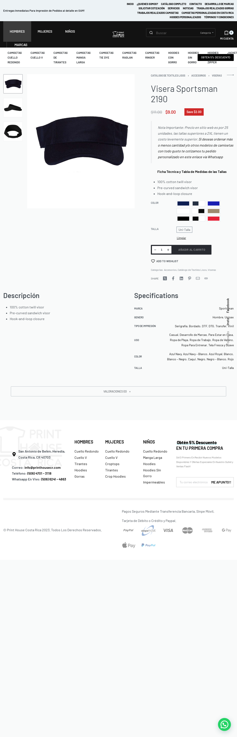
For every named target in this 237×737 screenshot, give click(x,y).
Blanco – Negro (177, 359)
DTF (204, 326)
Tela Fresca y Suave (221, 345)
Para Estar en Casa (220, 335)
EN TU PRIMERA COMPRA (199, 445)
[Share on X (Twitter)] (165, 278)
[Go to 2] (13, 107)
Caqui (192, 359)
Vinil (231, 326)
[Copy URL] (206, 278)
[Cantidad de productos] (162, 250)
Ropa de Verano (222, 340)
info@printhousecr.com (42, 467)
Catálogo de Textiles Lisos (168, 75)
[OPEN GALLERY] (81, 141)
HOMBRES (83, 442)
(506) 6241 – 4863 (53, 479)
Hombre (218, 317)
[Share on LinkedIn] (181, 278)
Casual (173, 335)
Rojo (231, 359)
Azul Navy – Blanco (195, 354)
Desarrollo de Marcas (193, 335)
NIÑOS (149, 442)
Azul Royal (215, 354)
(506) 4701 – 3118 (39, 473)
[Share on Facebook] (173, 278)
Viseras (217, 75)
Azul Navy (175, 354)
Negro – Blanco (216, 359)
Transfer (221, 326)
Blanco (228, 354)
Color (154, 202)
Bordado (194, 326)
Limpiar (181, 238)
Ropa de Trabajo (200, 340)
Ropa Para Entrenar (194, 345)
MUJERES (114, 442)
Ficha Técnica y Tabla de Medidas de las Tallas (191, 171)
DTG (211, 326)
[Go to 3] (13, 131)
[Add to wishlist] (165, 261)
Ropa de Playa (179, 340)
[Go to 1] (13, 84)
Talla (155, 228)
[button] (118, 391)
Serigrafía (181, 326)
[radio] (183, 203)
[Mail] (198, 278)
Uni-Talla (228, 368)
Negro (201, 359)
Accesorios (198, 75)
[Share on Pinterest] (190, 278)
